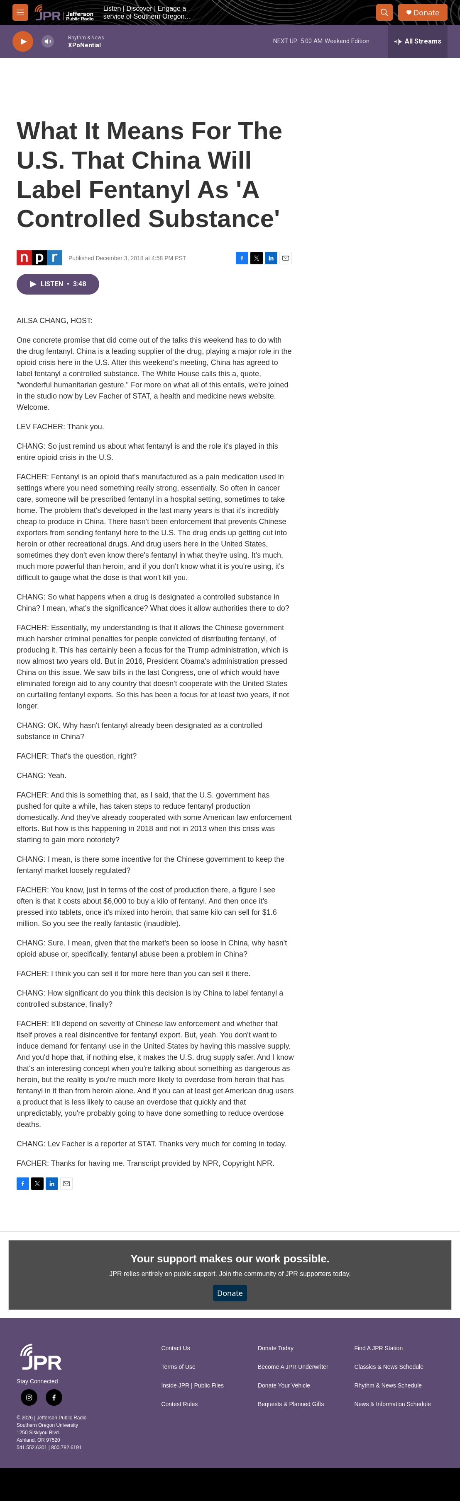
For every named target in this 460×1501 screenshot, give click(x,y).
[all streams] (418, 41)
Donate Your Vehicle (284, 1386)
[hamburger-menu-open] (20, 12)
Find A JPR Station (378, 1348)
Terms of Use (178, 1367)
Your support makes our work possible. (230, 1258)
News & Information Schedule (392, 1404)
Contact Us (175, 1348)
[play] (22, 41)
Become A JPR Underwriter (293, 1367)
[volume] (48, 41)
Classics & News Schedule (388, 1367)
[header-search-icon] (384, 12)
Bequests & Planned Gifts (291, 1404)
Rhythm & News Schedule (388, 1386)
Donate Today (276, 1348)
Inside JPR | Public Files (192, 1386)
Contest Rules (179, 1404)
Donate (426, 12)
